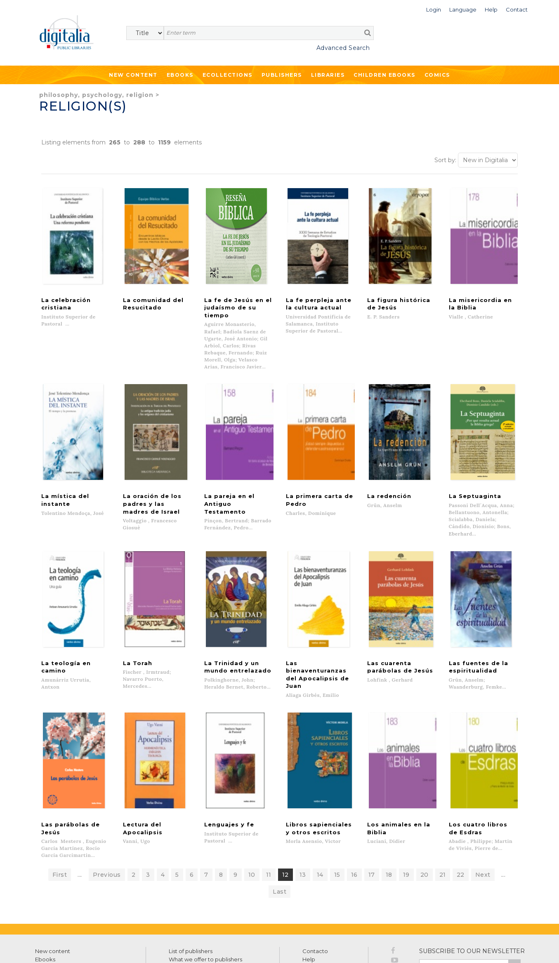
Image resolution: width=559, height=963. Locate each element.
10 (251, 817)
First (59, 817)
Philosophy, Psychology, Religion (96, 95)
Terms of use (49, 947)
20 (424, 817)
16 (354, 817)
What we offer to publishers (205, 901)
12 (285, 817)
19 (406, 817)
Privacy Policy (502, 926)
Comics (437, 75)
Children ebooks (384, 75)
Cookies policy (142, 947)
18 (389, 817)
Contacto (315, 893)
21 (442, 817)
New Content (133, 75)
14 (320, 817)
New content (52, 893)
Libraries (328, 75)
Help (308, 901)
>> (514, 908)
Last (279, 834)
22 (461, 817)
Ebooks (180, 75)
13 (303, 817)
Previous (107, 817)
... (80, 817)
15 (337, 817)
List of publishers (190, 893)
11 (268, 817)
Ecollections (227, 75)
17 (371, 817)
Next (483, 817)
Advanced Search (343, 48)
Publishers (282, 75)
